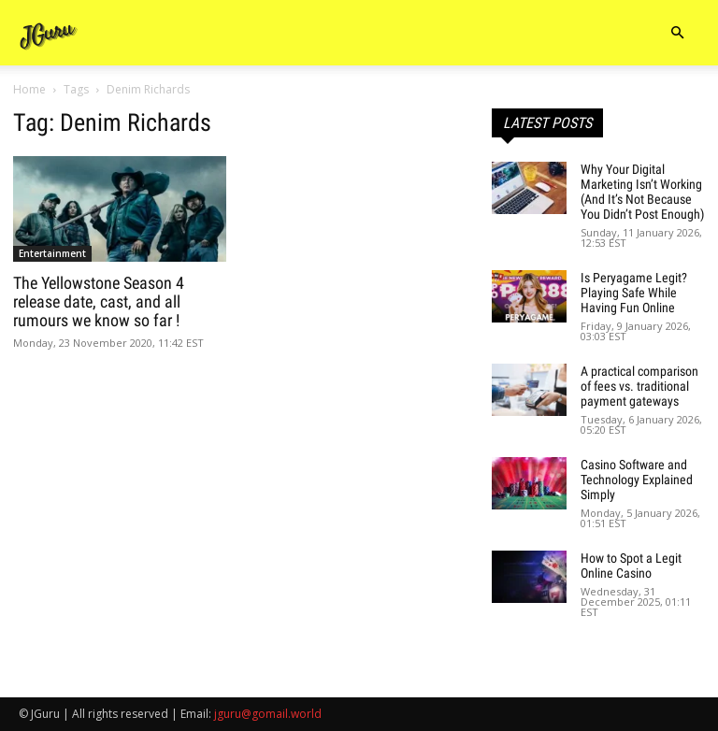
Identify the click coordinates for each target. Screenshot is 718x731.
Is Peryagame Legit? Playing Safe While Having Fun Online (634, 292)
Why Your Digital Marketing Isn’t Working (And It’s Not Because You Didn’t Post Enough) (642, 192)
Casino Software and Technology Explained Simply (637, 479)
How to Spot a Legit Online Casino (631, 565)
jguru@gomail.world (268, 714)
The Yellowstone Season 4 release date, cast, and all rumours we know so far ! (98, 301)
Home (29, 89)
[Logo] (49, 33)
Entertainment (52, 253)
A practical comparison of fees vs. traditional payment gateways (639, 386)
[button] (676, 33)
